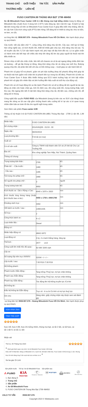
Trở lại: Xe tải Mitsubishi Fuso (29, 369)
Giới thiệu (29, 3)
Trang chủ (13, 3)
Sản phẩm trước (11, 369)
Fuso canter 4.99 (29, 109)
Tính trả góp (12, 316)
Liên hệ (30, 9)
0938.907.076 (29, 395)
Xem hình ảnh (13, 310)
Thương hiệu (14, 9)
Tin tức (44, 3)
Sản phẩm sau (47, 369)
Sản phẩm (58, 3)
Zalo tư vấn (8, 395)
